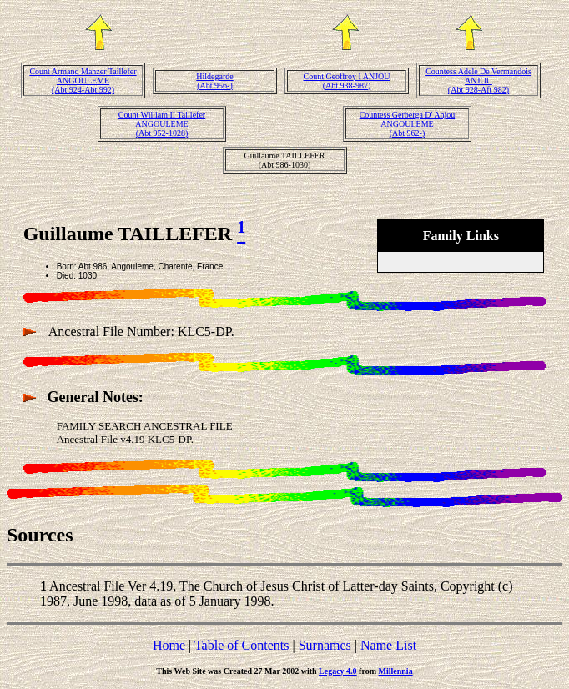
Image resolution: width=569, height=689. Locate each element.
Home (169, 645)
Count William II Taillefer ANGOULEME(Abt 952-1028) (161, 124)
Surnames (325, 645)
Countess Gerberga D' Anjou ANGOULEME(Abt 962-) (408, 124)
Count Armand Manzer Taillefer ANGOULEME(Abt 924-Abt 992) (82, 80)
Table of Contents (242, 645)
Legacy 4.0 (338, 671)
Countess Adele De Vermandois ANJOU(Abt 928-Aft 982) (478, 80)
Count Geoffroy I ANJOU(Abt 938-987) (347, 81)
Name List (388, 645)
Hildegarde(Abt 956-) (214, 81)
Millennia (396, 671)
